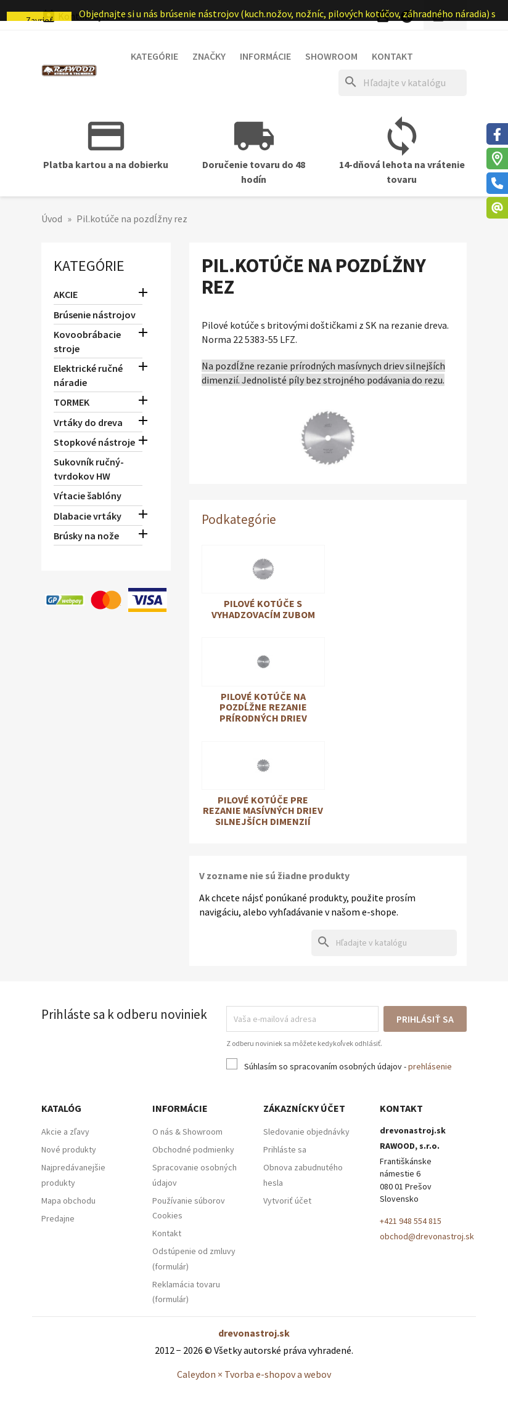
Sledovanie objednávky (306, 1131)
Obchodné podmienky (193, 1149)
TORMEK (71, 402)
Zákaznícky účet (304, 1108)
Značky (209, 56)
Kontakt (392, 56)
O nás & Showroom (187, 1131)
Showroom (331, 56)
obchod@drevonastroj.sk (427, 1236)
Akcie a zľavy (65, 1131)
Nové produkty (68, 1149)
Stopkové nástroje (94, 442)
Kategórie (154, 56)
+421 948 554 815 (410, 1220)
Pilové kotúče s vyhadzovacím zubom (263, 609)
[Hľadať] (402, 83)
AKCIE (66, 294)
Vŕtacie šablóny (87, 495)
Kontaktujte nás (84, 16)
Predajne (58, 1218)
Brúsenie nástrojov (95, 314)
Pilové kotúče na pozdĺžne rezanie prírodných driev (263, 707)
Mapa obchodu (68, 1200)
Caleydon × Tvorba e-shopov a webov (254, 1374)
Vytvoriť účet (287, 1200)
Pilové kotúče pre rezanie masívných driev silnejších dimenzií (263, 810)
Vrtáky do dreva (88, 422)
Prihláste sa (284, 1149)
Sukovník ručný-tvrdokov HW (89, 469)
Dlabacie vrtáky (87, 516)
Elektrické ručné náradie (88, 375)
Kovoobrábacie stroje (87, 341)
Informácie (265, 56)
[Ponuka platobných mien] (351, 17)
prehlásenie (430, 1066)
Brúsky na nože (86, 535)
